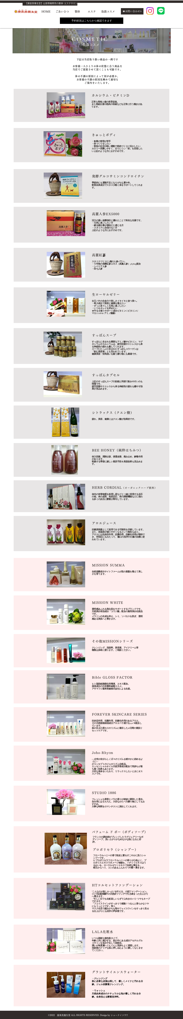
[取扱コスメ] (108, 11)
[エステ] (92, 11)
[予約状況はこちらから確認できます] (91, 21)
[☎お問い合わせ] (132, 11)
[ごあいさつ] (62, 11)
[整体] (77, 11)
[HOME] (46, 11)
